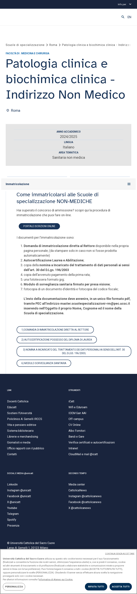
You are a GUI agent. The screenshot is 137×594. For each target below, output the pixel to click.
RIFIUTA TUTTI (96, 586)
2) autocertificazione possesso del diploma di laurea (56, 339)
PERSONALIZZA (14, 586)
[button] (123, 17)
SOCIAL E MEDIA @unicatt (20, 473)
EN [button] (129, 17)
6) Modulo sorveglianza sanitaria (43, 363)
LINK (9, 390)
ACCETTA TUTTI (121, 586)
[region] (68, 571)
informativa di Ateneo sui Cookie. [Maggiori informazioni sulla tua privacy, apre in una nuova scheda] (56, 579)
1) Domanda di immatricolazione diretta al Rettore (55, 329)
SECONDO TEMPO (77, 473)
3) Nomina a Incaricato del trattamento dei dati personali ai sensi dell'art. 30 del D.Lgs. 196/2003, (74, 351)
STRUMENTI (74, 390)
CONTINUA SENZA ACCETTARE (119, 554)
